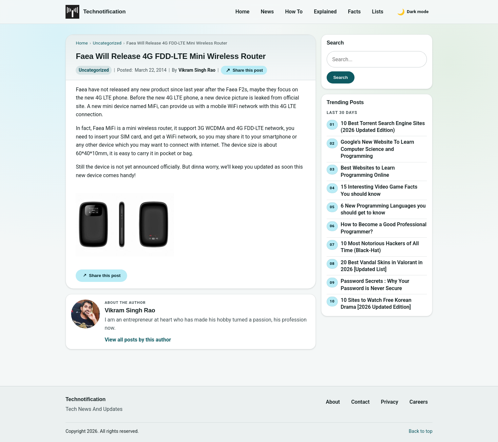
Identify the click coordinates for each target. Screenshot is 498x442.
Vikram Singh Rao (197, 70)
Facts (354, 12)
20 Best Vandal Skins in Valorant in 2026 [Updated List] (382, 266)
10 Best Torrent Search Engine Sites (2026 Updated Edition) (383, 127)
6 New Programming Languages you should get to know (383, 209)
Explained (325, 12)
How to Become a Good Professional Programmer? (384, 228)
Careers (419, 402)
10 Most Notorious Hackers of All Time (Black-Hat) (380, 247)
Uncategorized (94, 70)
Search (340, 77)
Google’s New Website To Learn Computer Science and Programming (377, 149)
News (267, 12)
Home (243, 12)
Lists (377, 12)
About (333, 402)
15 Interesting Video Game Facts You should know (379, 190)
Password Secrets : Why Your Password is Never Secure (375, 284)
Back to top (420, 431)
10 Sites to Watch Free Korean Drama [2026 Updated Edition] (376, 303)
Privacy (389, 402)
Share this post (244, 70)
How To (293, 12)
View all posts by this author (138, 340)
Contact (360, 402)
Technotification (104, 12)
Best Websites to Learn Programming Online (368, 171)
